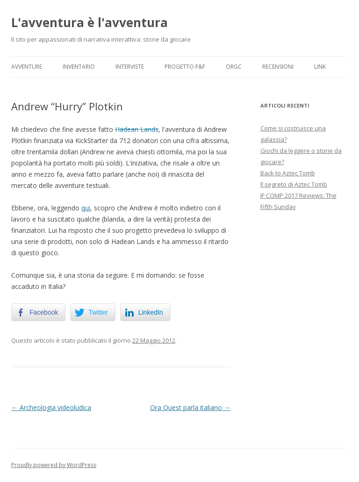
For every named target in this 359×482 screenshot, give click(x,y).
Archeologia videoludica (51, 407)
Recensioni (278, 67)
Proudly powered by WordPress (53, 465)
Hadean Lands (136, 129)
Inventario (79, 67)
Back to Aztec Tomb (287, 173)
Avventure (26, 67)
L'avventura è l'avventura (89, 22)
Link (320, 67)
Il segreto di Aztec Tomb (293, 184)
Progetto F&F (185, 67)
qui (85, 207)
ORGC (234, 67)
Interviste (129, 67)
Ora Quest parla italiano (190, 407)
